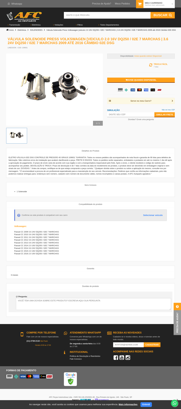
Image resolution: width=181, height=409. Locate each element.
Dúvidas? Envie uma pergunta (141, 119)
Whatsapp (15, 4)
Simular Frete (164, 114)
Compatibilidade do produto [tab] (90, 204)
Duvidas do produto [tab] (90, 286)
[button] (177, 319)
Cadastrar (152, 345)
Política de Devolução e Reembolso (85, 356)
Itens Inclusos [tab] (90, 185)
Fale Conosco (76, 359)
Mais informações (128, 404)
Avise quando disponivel (141, 80)
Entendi (146, 404)
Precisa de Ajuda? (101, 3)
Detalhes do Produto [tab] (90, 151)
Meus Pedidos (122, 3)
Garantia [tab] (90, 268)
